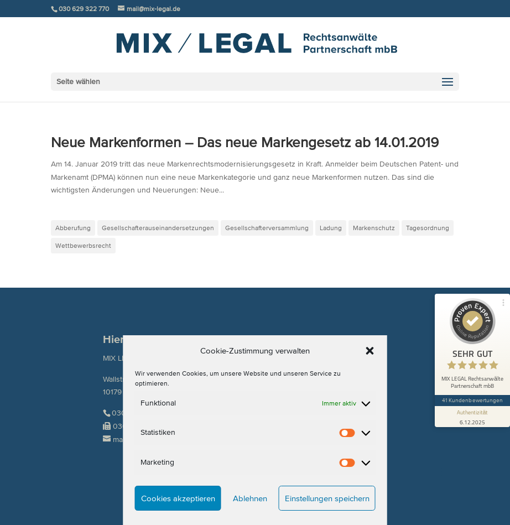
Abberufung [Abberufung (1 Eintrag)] (73, 227)
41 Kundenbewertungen (472, 400)
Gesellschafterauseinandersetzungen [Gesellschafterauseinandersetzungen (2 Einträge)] (158, 227)
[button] (370, 350)
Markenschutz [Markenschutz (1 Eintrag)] (374, 227)
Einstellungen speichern (327, 498)
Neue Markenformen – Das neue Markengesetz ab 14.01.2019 (245, 142)
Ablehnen (250, 498)
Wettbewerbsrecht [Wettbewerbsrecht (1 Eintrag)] (83, 245)
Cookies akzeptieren (178, 498)
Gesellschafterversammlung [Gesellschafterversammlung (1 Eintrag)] (267, 227)
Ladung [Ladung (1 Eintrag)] (331, 227)
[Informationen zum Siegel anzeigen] (472, 416)
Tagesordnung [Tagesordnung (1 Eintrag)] (427, 227)
